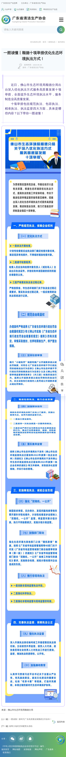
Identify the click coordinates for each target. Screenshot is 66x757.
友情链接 (27, 749)
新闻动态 (51, 42)
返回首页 (5, 749)
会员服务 (20, 9)
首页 (44, 42)
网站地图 (16, 749)
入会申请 (7, 9)
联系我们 (7, 752)
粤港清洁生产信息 (50, 9)
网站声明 (38, 749)
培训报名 (33, 9)
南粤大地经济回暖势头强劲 (16, 726)
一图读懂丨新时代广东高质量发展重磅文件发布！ (26, 719)
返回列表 (61, 722)
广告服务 (50, 749)
